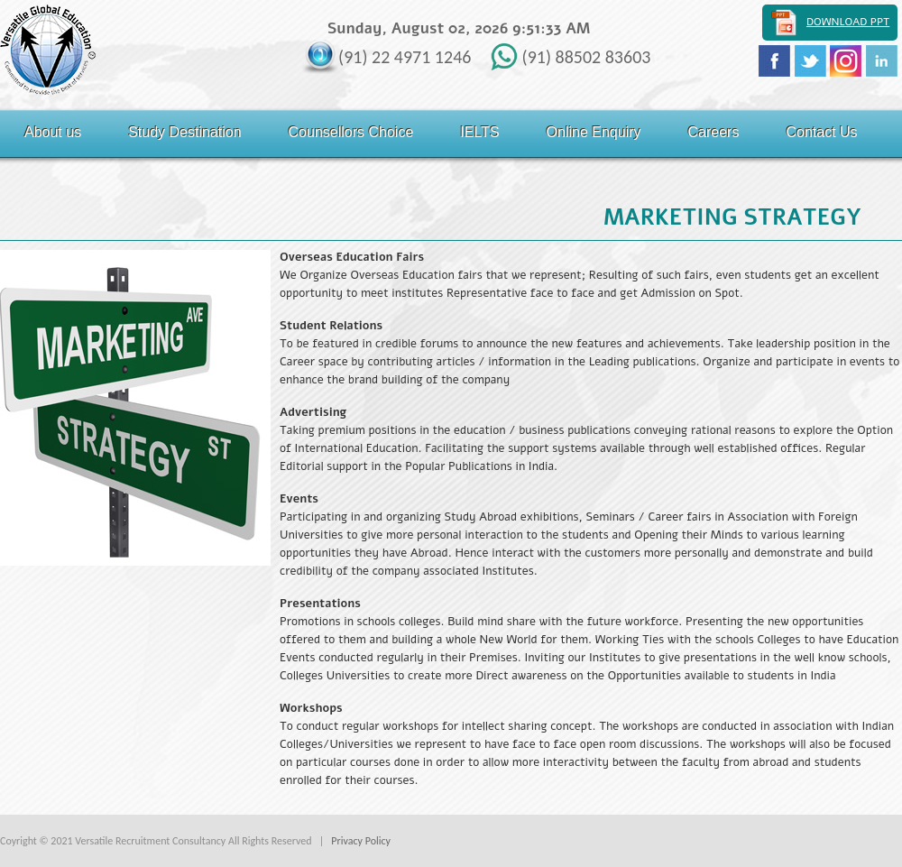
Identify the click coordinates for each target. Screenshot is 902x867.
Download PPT (847, 21)
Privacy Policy (361, 841)
